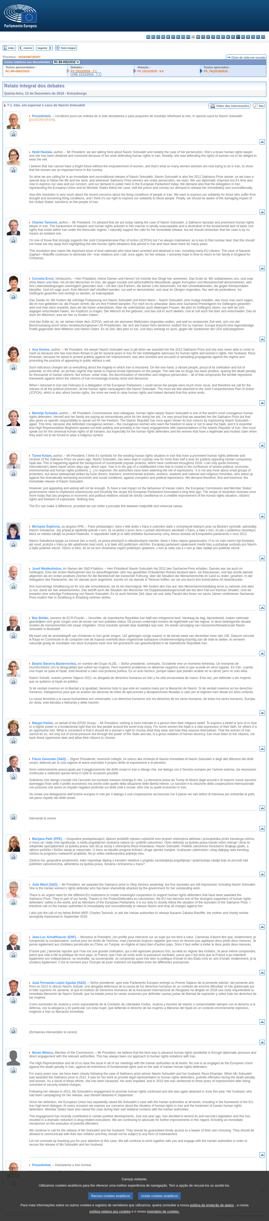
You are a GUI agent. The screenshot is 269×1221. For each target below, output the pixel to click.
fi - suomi (258, 37)
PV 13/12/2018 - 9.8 (150, 71)
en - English (183, 37)
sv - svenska (263, 37)
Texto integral (68, 47)
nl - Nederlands (228, 37)
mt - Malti (223, 37)
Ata (261, 105)
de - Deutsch (168, 37)
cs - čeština (158, 37)
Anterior (27, 47)
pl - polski (233, 37)
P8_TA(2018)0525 (216, 71)
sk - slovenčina (248, 37)
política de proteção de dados (212, 1212)
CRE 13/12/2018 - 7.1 (86, 74)
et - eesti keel (173, 37)
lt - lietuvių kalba (213, 37)
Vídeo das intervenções (232, 105)
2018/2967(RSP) (29, 57)
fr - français (188, 37)
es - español (153, 37)
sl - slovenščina (253, 37)
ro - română (243, 37)
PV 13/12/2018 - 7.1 (84, 71)
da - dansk (163, 37)
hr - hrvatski (198, 37)
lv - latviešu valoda (208, 37)
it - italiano (203, 37)
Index (11, 47)
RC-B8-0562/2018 (17, 71)
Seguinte (42, 47)
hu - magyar (218, 37)
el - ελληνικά (178, 37)
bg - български (148, 37)
